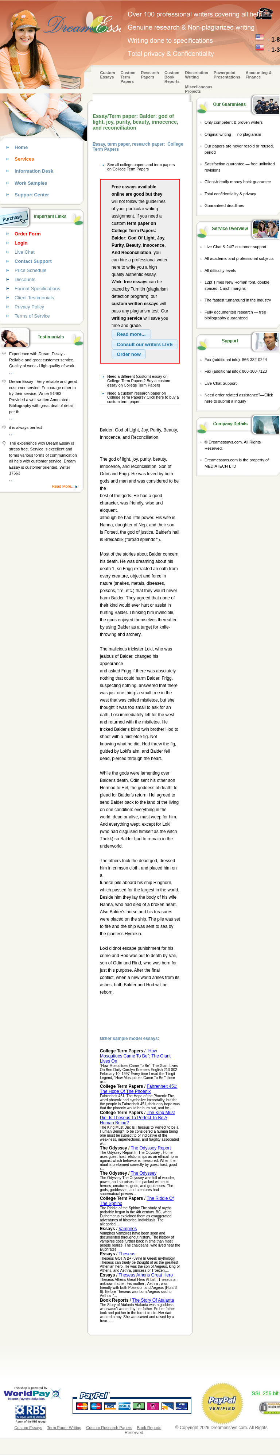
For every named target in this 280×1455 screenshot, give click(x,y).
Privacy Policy (29, 307)
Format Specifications (37, 288)
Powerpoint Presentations (227, 74)
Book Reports (149, 1427)
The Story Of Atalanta (153, 1300)
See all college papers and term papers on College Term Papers (141, 166)
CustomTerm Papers (127, 77)
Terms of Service (32, 316)
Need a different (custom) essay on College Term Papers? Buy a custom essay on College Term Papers (138, 380)
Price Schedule (30, 270)
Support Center (32, 194)
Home (21, 147)
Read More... (63, 486)
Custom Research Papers (109, 1427)
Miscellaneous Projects (199, 89)
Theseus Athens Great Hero (145, 1275)
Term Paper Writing (64, 1427)
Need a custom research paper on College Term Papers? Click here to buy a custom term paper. (143, 397)
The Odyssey (144, 1173)
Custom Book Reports (172, 77)
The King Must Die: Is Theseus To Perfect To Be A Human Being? (137, 1117)
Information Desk (34, 171)
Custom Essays (107, 74)
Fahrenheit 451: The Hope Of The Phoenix (139, 1089)
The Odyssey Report (151, 1148)
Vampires (127, 1228)
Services (24, 159)
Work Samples (31, 183)
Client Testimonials (34, 297)
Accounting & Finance (259, 74)
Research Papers (150, 74)
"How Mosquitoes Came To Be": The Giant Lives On (135, 1056)
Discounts (25, 279)
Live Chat (25, 252)
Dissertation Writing (197, 74)
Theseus (126, 1253)
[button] (131, 334)
